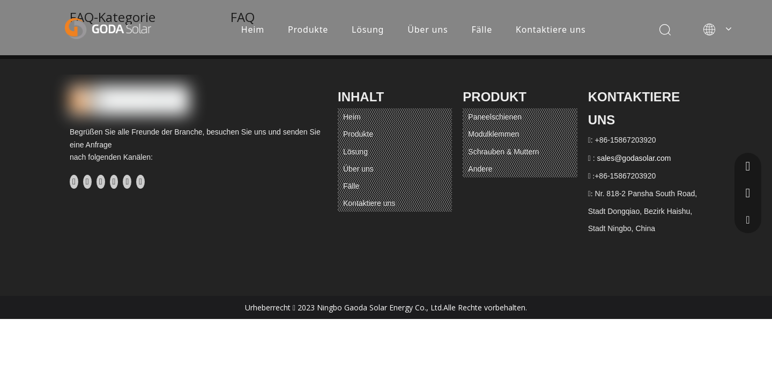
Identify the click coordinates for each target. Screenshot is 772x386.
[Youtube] (114, 182)
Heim (252, 29)
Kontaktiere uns (551, 29)
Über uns (427, 29)
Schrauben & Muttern (503, 151)
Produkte (308, 29)
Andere (480, 169)
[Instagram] (127, 182)
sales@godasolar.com (634, 158)
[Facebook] (74, 182)
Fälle (481, 29)
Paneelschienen (495, 117)
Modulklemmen (493, 134)
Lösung (368, 29)
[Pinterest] (140, 182)
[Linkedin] (87, 182)
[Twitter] (100, 182)
